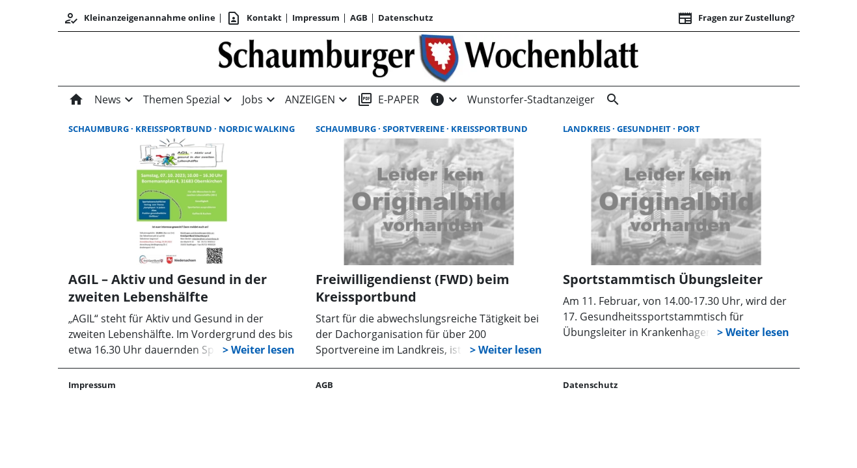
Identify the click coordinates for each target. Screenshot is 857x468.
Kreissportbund (174, 129)
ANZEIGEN (310, 99)
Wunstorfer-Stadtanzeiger (531, 99)
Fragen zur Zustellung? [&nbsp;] (736, 18)
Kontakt (254, 18)
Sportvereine (414, 129)
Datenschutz (405, 17)
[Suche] (610, 99)
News (107, 99)
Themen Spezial (181, 99)
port (688, 129)
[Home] (78, 99)
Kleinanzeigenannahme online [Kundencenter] (139, 18)
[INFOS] (437, 99)
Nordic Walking (257, 129)
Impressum (316, 17)
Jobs (252, 99)
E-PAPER (388, 99)
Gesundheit (645, 129)
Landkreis (587, 129)
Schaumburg (99, 129)
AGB (359, 17)
